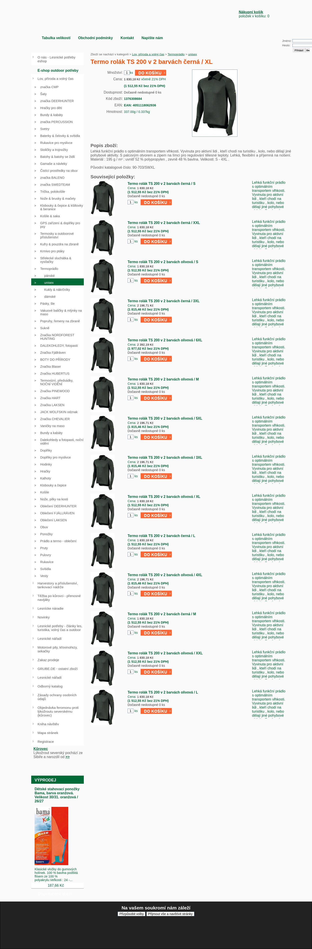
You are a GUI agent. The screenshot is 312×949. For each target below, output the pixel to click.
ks (135, 202)
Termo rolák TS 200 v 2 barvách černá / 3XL (163, 301)
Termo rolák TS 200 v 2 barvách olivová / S (163, 262)
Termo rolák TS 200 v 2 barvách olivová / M (163, 379)
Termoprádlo (176, 54)
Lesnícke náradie (51, 608)
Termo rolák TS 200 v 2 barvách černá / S (161, 184)
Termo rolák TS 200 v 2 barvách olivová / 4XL (165, 575)
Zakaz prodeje (48, 660)
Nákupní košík (251, 12)
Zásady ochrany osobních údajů (57, 697)
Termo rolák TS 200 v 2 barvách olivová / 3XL (165, 457)
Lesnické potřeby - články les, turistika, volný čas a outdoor (60, 628)
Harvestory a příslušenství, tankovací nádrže (58, 585)
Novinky (44, 617)
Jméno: (287, 41)
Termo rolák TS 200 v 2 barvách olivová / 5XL (165, 418)
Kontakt (127, 38)
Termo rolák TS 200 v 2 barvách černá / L (161, 536)
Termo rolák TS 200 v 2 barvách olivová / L (163, 692)
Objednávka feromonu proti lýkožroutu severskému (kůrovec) (58, 711)
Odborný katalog (50, 686)
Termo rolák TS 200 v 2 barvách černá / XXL (164, 223)
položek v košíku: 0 (254, 14)
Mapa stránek (48, 733)
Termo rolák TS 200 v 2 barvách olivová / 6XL (165, 340)
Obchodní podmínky (95, 38)
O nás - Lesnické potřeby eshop (56, 59)
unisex (192, 54)
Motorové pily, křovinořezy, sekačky (57, 649)
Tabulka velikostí (56, 38)
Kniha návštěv (48, 724)
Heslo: (286, 45)
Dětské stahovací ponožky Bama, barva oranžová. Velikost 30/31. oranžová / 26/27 (57, 795)
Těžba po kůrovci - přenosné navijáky (59, 598)
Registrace (46, 741)
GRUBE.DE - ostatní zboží (58, 669)
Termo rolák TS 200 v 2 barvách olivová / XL (164, 497)
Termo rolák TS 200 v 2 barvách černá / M (162, 614)
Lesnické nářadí (50, 638)
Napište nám (152, 38)
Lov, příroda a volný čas (148, 54)
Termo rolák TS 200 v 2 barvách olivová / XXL (165, 653)
